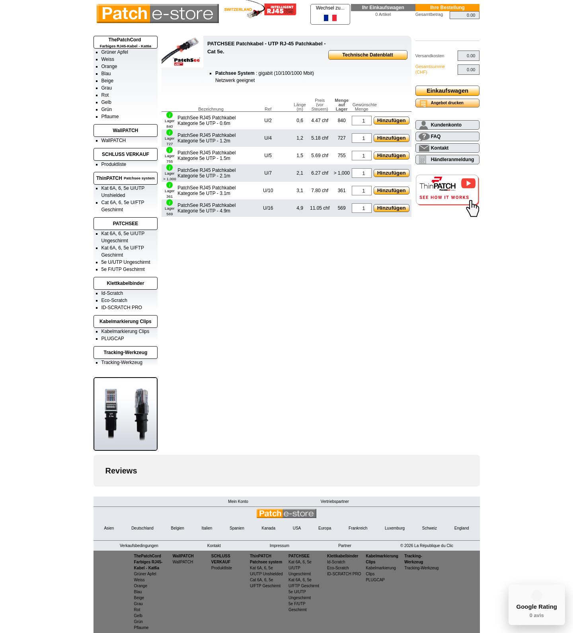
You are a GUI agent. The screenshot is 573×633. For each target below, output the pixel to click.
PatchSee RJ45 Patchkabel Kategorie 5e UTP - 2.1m (206, 173)
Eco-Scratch (114, 300)
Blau (106, 73)
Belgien (177, 528)
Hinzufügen (391, 120)
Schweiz (429, 528)
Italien (207, 528)
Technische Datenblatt (368, 55)
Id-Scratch (112, 293)
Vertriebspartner (335, 501)
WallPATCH (125, 130)
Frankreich (358, 528)
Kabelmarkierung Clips (125, 321)
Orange (109, 66)
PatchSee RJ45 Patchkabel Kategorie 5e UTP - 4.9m (206, 208)
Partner (344, 545)
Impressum (279, 545)
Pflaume (110, 116)
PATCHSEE (125, 223)
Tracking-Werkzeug (126, 352)
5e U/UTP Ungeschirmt (125, 262)
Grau (106, 88)
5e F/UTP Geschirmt (123, 269)
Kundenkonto (446, 125)
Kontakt (440, 148)
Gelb (106, 102)
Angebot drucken (447, 103)
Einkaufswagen (447, 91)
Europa (324, 528)
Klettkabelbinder (125, 283)
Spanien (237, 528)
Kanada (268, 528)
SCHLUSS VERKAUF (125, 154)
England (461, 528)
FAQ (436, 136)
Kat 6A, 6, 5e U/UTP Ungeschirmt (300, 568)
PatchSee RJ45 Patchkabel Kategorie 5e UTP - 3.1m (206, 190)
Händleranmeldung (452, 159)
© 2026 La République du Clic (426, 545)
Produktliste (114, 164)
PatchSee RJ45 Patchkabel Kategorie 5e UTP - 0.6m (206, 120)
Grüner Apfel (114, 52)
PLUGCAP (112, 338)
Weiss (107, 59)
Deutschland (142, 528)
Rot (105, 95)
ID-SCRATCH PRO (121, 307)
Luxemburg (395, 528)
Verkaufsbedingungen (139, 545)
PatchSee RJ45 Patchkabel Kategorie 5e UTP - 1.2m (206, 138)
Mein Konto (238, 501)
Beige (107, 81)
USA (297, 528)
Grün (106, 109)
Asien (109, 528)
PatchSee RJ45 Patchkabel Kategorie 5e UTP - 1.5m (206, 155)
